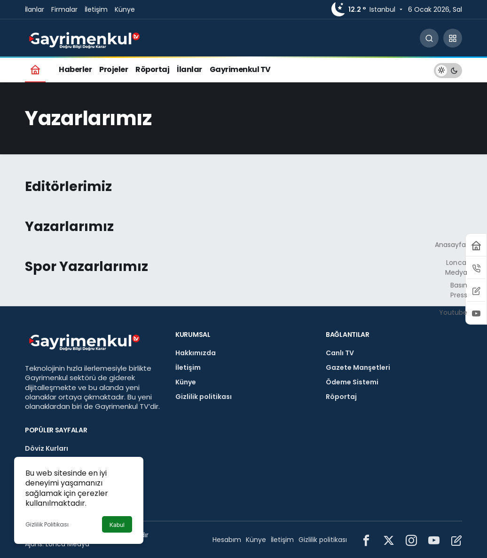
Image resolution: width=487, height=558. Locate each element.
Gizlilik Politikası (47, 524)
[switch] (448, 69)
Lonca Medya (67, 544)
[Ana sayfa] (35, 69)
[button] (452, 38)
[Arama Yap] (429, 38)
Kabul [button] (117, 524)
